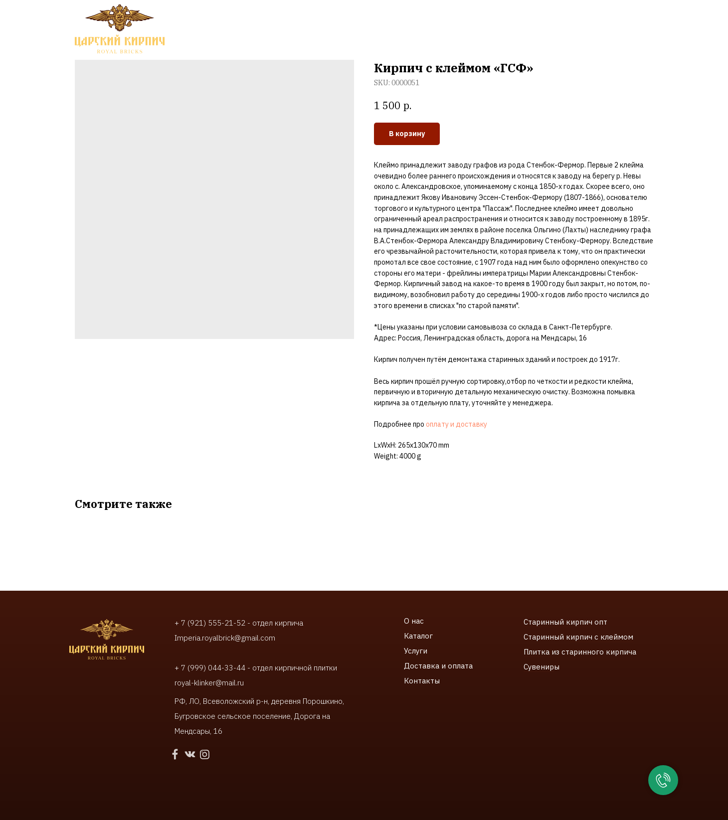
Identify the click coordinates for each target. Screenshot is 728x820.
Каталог (418, 636)
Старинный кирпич (558, 622)
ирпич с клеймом (601, 637)
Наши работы (314, 30)
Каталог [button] (203, 30)
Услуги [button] (254, 30)
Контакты (454, 30)
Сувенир (539, 666)
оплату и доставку (456, 424)
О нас (414, 621)
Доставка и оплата (438, 665)
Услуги (415, 651)
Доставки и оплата (387, 30)
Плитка (537, 651)
